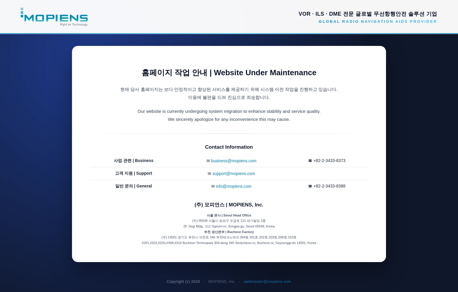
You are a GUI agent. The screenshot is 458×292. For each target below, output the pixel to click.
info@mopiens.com (234, 186)
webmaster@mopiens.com (267, 281)
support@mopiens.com (233, 173)
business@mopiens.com (234, 160)
